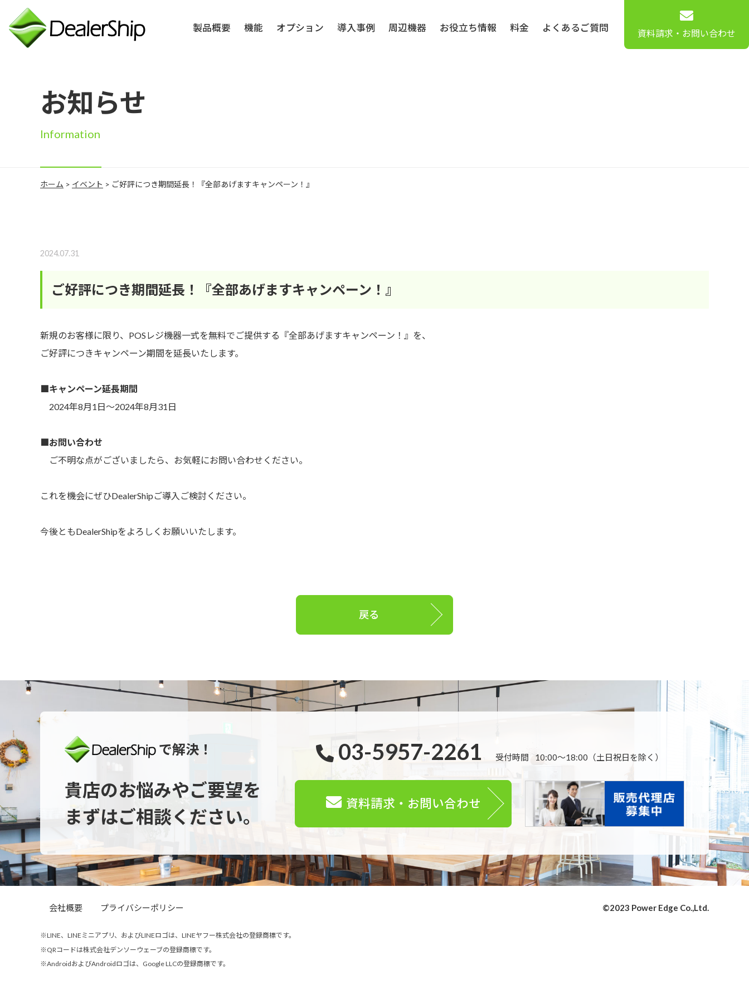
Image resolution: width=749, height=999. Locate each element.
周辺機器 (407, 27)
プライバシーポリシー (142, 908)
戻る (369, 614)
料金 (519, 27)
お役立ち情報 (468, 27)
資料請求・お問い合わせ (687, 23)
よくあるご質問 (575, 27)
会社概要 (65, 908)
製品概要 (212, 27)
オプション (300, 27)
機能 (253, 27)
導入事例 (356, 27)
